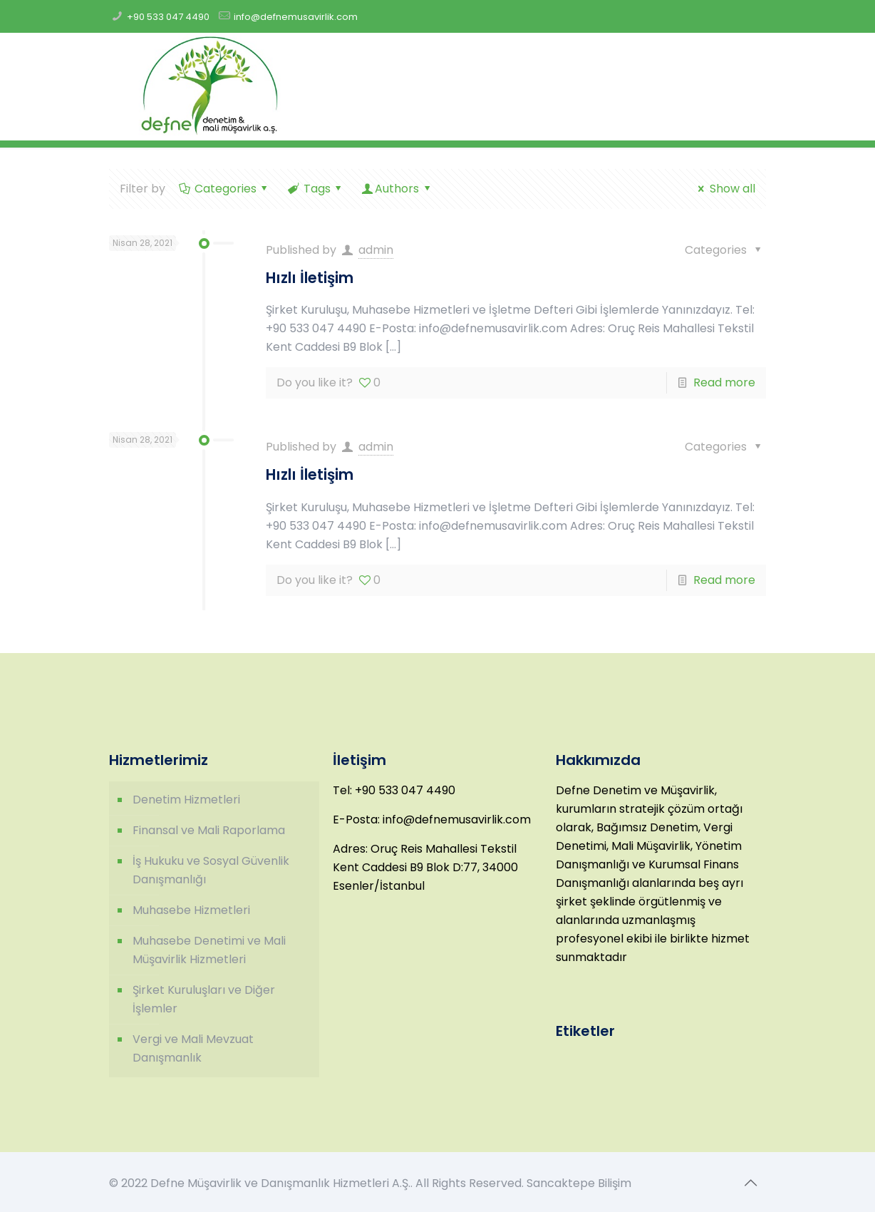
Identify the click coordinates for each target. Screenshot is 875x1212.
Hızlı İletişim (309, 277)
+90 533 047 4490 (168, 17)
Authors (397, 188)
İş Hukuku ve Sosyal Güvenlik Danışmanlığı (211, 870)
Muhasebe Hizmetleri (191, 910)
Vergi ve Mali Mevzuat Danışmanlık (193, 1048)
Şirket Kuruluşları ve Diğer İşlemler (204, 999)
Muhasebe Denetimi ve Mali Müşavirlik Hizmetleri (209, 950)
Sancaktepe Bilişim (579, 1183)
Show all (724, 188)
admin (375, 250)
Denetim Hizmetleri (186, 799)
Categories (224, 188)
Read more (724, 382)
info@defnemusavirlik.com (296, 17)
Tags (315, 188)
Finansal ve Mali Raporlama (209, 830)
